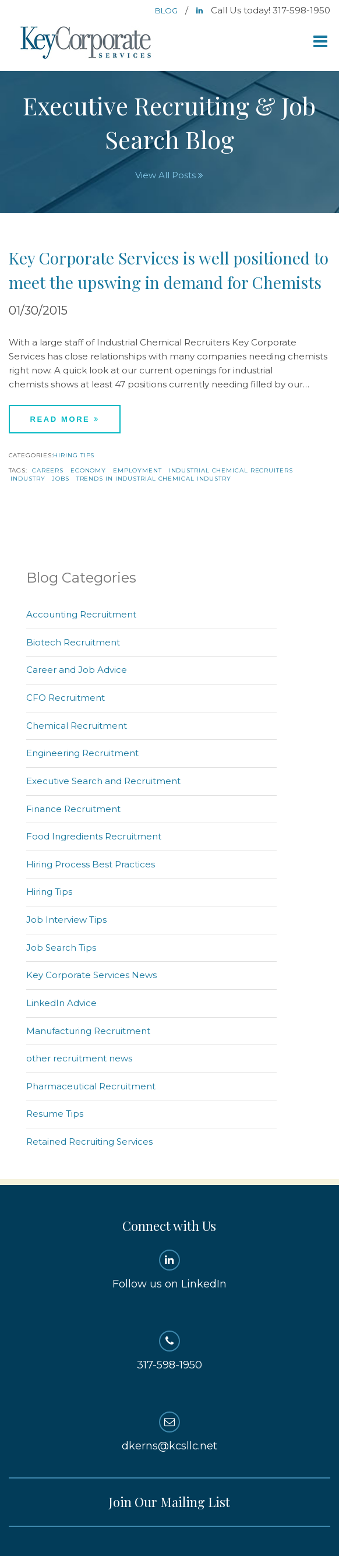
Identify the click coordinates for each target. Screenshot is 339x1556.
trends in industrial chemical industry (153, 478)
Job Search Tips (61, 947)
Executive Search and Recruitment (103, 780)
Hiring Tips (73, 455)
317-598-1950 (170, 1351)
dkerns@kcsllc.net (170, 1432)
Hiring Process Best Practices (90, 864)
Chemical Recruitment (76, 725)
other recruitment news (79, 1058)
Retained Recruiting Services (89, 1141)
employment (137, 470)
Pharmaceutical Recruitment (91, 1086)
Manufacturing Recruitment (88, 1030)
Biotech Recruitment (73, 642)
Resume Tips (54, 1113)
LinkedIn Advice (61, 1002)
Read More (65, 419)
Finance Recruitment (73, 808)
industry (27, 478)
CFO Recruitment (65, 697)
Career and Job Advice (76, 669)
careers (47, 470)
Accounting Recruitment (81, 614)
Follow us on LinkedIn (170, 1270)
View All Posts (169, 175)
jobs (60, 478)
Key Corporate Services (87, 43)
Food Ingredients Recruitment (93, 836)
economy (88, 470)
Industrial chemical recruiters (231, 470)
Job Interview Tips (66, 919)
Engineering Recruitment (82, 752)
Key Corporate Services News (91, 974)
